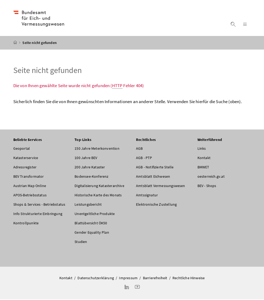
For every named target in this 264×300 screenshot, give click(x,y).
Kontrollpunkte (26, 223)
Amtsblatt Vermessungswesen (160, 186)
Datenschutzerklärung (95, 278)
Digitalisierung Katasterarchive (99, 186)
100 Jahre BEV (86, 158)
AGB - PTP (144, 158)
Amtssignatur (147, 195)
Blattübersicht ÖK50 (91, 223)
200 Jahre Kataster (90, 167)
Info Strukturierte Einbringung (37, 214)
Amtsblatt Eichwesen (153, 177)
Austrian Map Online (29, 186)
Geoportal (21, 149)
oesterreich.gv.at (211, 177)
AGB (139, 149)
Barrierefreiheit (155, 278)
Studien (81, 242)
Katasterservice (25, 158)
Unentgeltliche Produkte (95, 214)
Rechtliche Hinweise (188, 278)
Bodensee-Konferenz (91, 177)
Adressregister (24, 167)
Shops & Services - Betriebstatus (39, 205)
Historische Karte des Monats (98, 195)
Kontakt (204, 158)
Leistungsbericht (88, 205)
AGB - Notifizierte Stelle (155, 167)
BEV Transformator (28, 177)
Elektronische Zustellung (156, 205)
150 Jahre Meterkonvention (97, 149)
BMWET (203, 167)
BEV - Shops (206, 186)
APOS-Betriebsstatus (30, 195)
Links (201, 149)
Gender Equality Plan (92, 233)
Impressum (128, 278)
